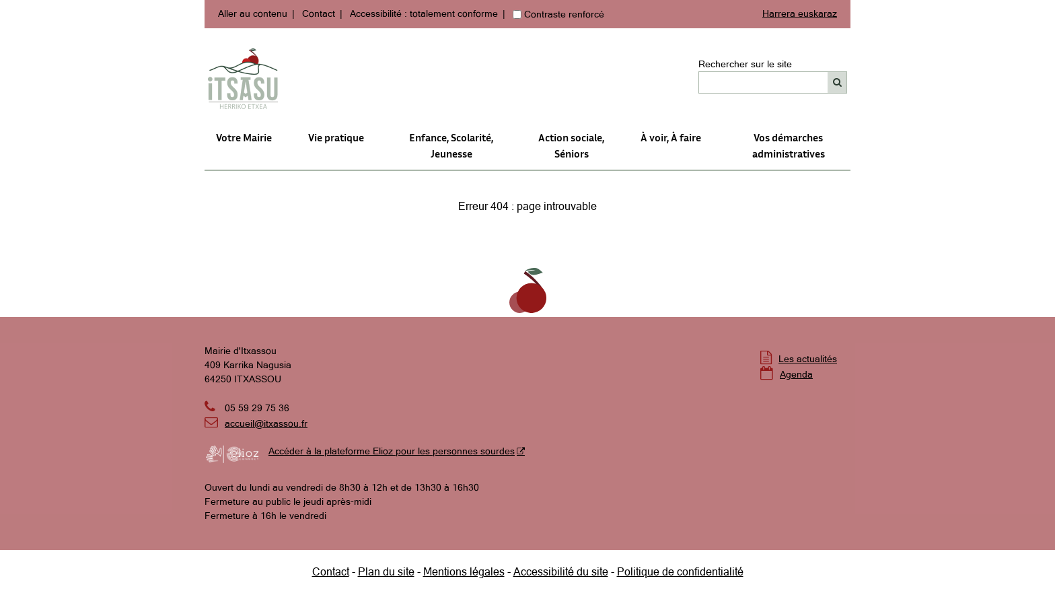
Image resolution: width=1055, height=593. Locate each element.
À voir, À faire (671, 137)
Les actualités (807, 358)
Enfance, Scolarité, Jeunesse (451, 145)
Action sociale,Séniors (571, 145)
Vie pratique (336, 137)
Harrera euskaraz (799, 13)
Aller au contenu (252, 13)
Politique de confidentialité (680, 571)
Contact (318, 13)
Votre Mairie (244, 137)
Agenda (796, 374)
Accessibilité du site (560, 571)
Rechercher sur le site (745, 64)
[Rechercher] (837, 82)
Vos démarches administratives (788, 145)
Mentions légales (464, 571)
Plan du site (386, 571)
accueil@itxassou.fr (266, 423)
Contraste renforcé (564, 14)
